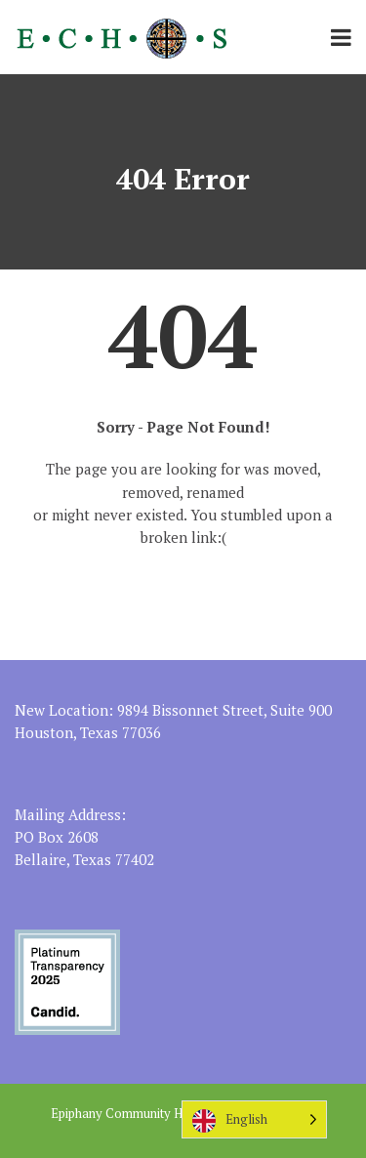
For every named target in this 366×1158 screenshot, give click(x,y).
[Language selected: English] (254, 1119)
